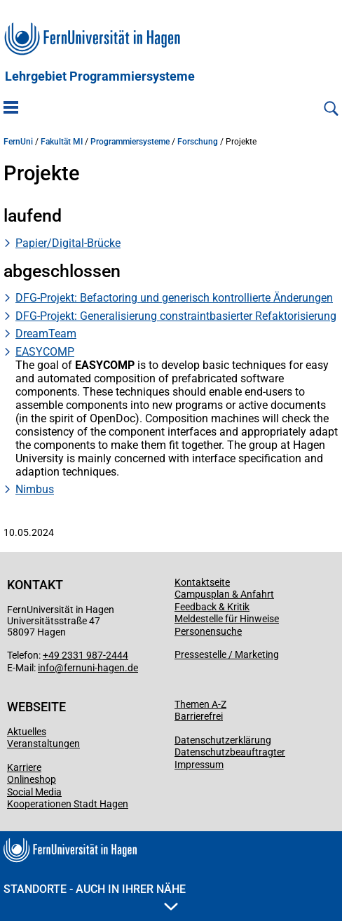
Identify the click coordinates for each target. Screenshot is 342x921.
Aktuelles (26, 731)
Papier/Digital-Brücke (68, 243)
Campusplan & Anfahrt (224, 594)
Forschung (197, 142)
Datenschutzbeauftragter (230, 752)
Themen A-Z (200, 704)
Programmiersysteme (130, 142)
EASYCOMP (44, 351)
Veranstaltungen (43, 743)
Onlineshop (31, 779)
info (46, 667)
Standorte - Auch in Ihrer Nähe (95, 896)
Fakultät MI (62, 142)
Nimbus (34, 489)
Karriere (24, 767)
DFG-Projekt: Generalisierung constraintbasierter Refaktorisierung (175, 316)
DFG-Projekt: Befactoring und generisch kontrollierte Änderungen (174, 297)
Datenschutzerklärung (223, 740)
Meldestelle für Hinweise (227, 618)
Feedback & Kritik (212, 606)
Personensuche (208, 631)
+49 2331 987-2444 (85, 655)
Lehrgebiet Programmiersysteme (100, 76)
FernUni (18, 142)
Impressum (199, 764)
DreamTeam (45, 333)
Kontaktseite (202, 582)
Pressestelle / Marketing (227, 654)
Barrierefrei (199, 716)
